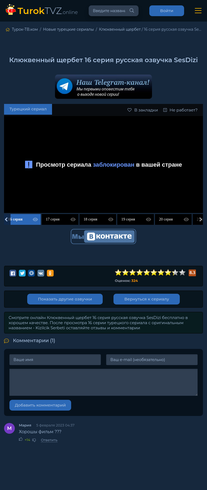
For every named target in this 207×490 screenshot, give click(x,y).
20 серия (166, 219)
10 (182, 272)
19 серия (128, 219)
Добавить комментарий (40, 405)
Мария (25, 425)
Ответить (49, 440)
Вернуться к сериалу (146, 299)
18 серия (90, 219)
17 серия (53, 219)
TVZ (48, 10)
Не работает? (180, 110)
